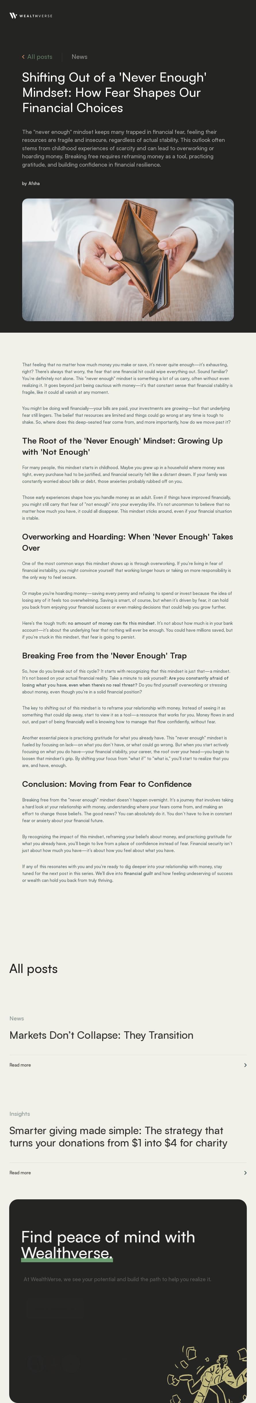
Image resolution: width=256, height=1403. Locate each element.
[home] (30, 15)
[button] (241, 15)
